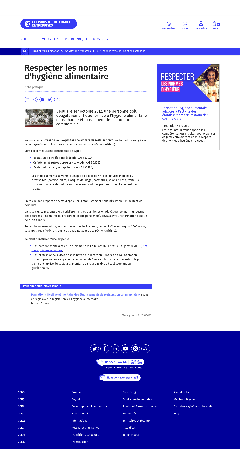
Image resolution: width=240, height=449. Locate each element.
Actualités (129, 427)
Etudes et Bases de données (141, 406)
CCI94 (21, 434)
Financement (80, 413)
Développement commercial (90, 406)
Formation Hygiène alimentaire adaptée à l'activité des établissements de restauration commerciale (185, 113)
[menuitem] (29, 40)
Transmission (80, 442)
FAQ (176, 413)
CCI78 (21, 406)
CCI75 (21, 392)
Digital (76, 399)
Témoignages (131, 434)
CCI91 (21, 413)
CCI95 (21, 442)
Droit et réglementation (138, 399)
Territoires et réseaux (136, 420)
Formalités (129, 413)
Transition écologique (85, 434)
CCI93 (21, 427)
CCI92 (21, 420)
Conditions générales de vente (193, 406)
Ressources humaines (85, 427)
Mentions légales (184, 399)
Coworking (129, 392)
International (80, 420)
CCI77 (21, 399)
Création (77, 392)
